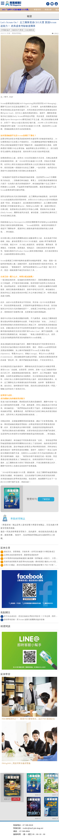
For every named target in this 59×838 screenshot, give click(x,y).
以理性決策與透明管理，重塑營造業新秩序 (20, 555)
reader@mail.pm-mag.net (33, 828)
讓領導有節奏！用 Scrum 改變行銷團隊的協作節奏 (22, 619)
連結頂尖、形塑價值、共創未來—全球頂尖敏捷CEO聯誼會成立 (28, 552)
